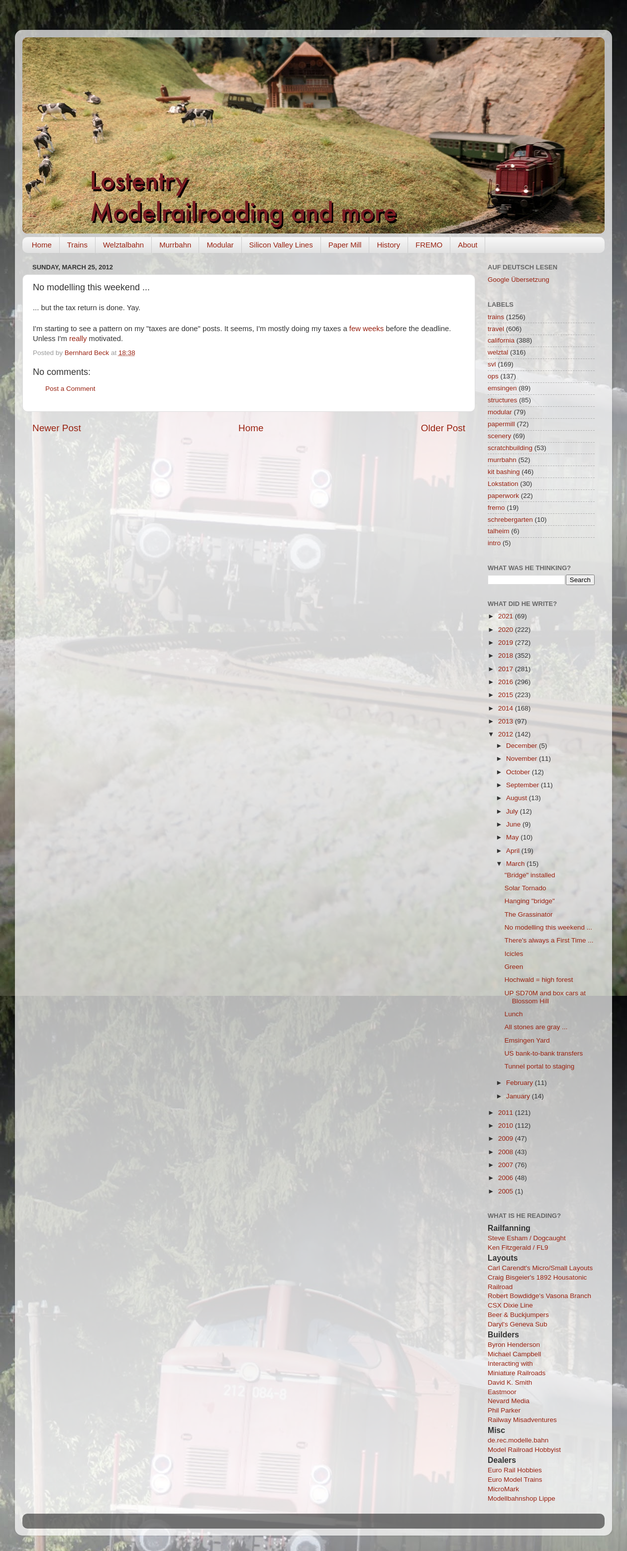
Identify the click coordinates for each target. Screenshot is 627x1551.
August (517, 798)
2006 (506, 1178)
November (522, 758)
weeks (373, 329)
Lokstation (503, 483)
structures (502, 400)
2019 (506, 642)
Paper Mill (345, 244)
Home (42, 244)
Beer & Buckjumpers (518, 1314)
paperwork (503, 495)
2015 (506, 695)
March (516, 863)
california (501, 340)
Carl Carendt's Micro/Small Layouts (540, 1268)
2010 (506, 1125)
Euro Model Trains (515, 1479)
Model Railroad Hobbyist (524, 1449)
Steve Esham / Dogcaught (527, 1238)
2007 (506, 1165)
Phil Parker (504, 1410)
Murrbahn (175, 244)
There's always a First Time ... (549, 940)
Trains (77, 244)
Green (514, 966)
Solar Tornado (525, 888)
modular (500, 412)
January (519, 1096)
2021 (506, 616)
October (519, 772)
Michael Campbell (514, 1354)
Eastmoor (502, 1392)
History (388, 244)
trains (496, 317)
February (520, 1082)
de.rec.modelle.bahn (518, 1440)
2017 (506, 669)
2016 (506, 682)
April (514, 850)
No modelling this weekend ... (548, 927)
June (514, 824)
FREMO (429, 244)
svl (492, 364)
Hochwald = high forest (539, 979)
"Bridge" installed (530, 875)
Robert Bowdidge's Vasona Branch (539, 1296)
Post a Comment (70, 388)
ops (493, 376)
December (522, 745)
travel (496, 329)
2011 (506, 1112)
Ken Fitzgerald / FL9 (518, 1247)
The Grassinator (529, 914)
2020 (506, 629)
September (523, 785)
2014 (506, 708)
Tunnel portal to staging (540, 1066)
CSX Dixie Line (510, 1305)
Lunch (514, 1014)
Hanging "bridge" (530, 901)
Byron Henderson (514, 1344)
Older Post (443, 428)
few (355, 329)
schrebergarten (510, 519)
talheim (499, 531)
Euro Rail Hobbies (515, 1470)
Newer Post (56, 428)
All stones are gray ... (536, 1027)
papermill (501, 424)
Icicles (514, 953)
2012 (506, 734)
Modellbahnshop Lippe (521, 1498)
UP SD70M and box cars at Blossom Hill (545, 997)
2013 (506, 721)
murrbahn (502, 460)
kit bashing (504, 472)
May (513, 837)
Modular (220, 244)
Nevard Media (508, 1401)
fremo (496, 507)
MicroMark (503, 1489)
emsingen (502, 388)
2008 (506, 1152)
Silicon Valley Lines (281, 244)
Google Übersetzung (518, 279)
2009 (506, 1138)
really (78, 339)
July (513, 811)
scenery (499, 436)
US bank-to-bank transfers (544, 1053)
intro (494, 543)
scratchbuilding (510, 448)
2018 (506, 655)
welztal (498, 352)
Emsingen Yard (527, 1040)
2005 (506, 1191)
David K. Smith (510, 1382)
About (467, 244)
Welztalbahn (123, 244)
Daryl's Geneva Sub (517, 1324)
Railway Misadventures (522, 1420)
